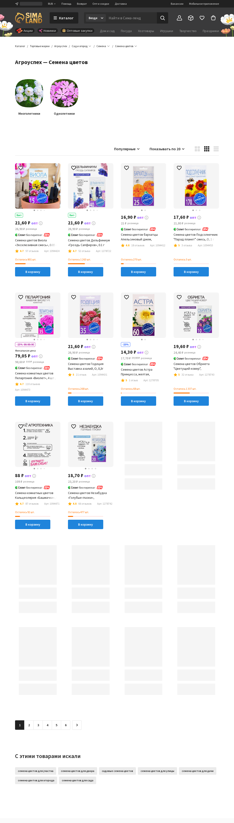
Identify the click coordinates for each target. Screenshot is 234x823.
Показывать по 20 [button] (167, 148)
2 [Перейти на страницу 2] (29, 725)
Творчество (188, 31)
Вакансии (177, 3)
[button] (124, 46)
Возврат (82, 3)
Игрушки (166, 31)
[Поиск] (162, 18)
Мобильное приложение (204, 3)
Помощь (66, 3)
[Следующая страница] (77, 725)
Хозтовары (146, 31)
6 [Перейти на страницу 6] (66, 725)
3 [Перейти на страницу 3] (38, 725)
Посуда (126, 31)
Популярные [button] (127, 148)
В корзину (32, 272)
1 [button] (20, 725)
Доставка (121, 3)
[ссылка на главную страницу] (28, 17)
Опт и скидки (100, 3)
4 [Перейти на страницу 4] (47, 725)
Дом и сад (107, 31)
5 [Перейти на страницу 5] (56, 725)
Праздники (211, 31)
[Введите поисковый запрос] (131, 18)
